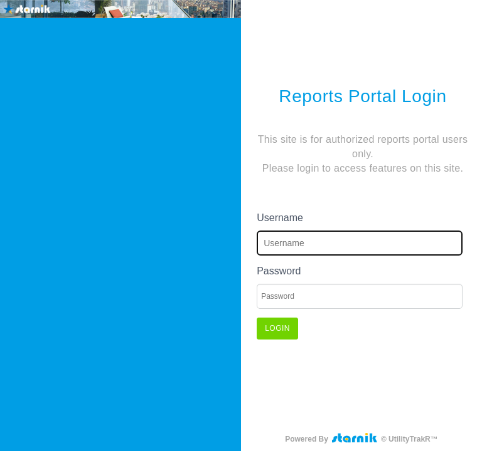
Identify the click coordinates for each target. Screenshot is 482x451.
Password (279, 271)
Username (280, 217)
